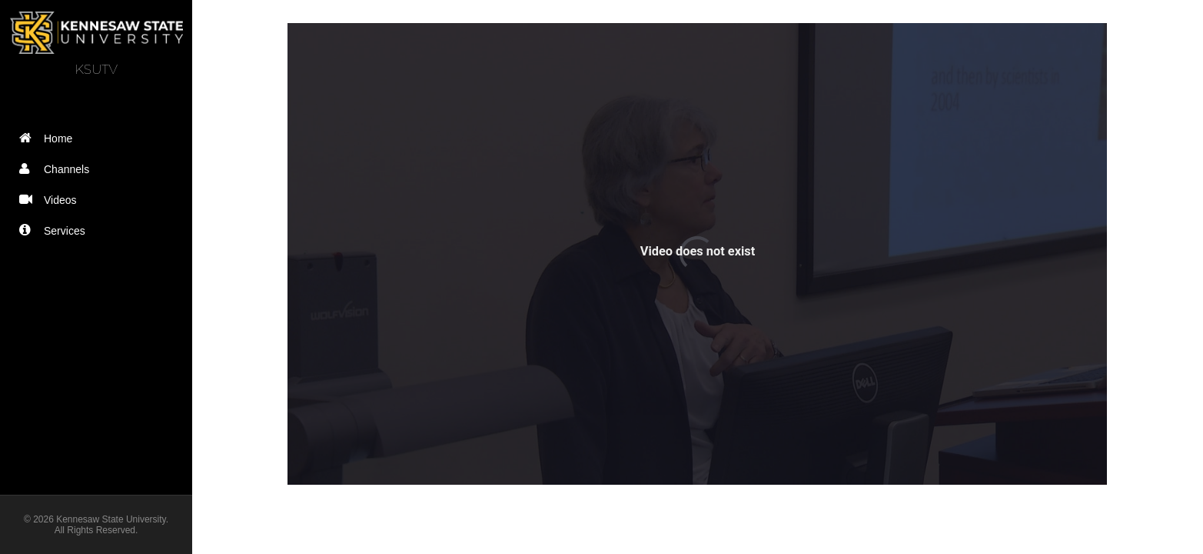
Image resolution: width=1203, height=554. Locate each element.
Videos (51, 199)
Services (55, 230)
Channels (57, 168)
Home (49, 138)
